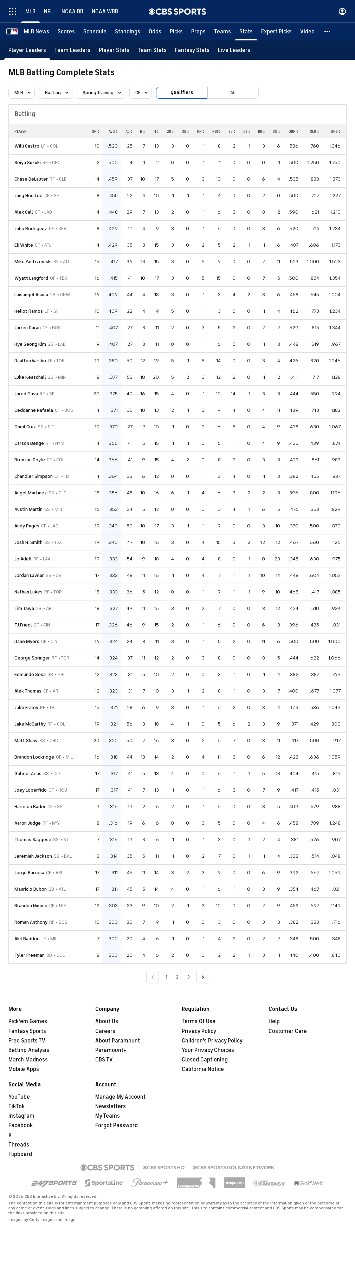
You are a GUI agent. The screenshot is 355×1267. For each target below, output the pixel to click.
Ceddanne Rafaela (33, 410)
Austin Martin (28, 509)
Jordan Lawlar (29, 575)
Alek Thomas (27, 691)
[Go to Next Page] (202, 977)
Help (274, 1021)
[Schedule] (95, 31)
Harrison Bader (30, 807)
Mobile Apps (23, 1069)
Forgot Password (116, 1125)
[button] (327, 31)
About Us (106, 1021)
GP (95, 131)
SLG (314, 131)
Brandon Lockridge (34, 757)
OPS (336, 131)
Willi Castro (26, 146)
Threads (18, 1144)
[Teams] (222, 31)
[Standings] (127, 31)
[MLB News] (36, 31)
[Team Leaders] (72, 50)
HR (201, 131)
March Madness (28, 1059)
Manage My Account (120, 1096)
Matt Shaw (26, 740)
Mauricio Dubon (30, 889)
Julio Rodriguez (30, 229)
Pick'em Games (27, 1021)
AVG (113, 131)
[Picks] (176, 31)
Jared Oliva (26, 394)
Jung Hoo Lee (28, 196)
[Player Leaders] (27, 50)
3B (185, 131)
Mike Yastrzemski (33, 262)
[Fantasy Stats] (192, 50)
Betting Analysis (28, 1050)
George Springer (32, 658)
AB (129, 131)
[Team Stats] (152, 50)
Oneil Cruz (25, 427)
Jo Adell (23, 559)
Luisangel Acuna (31, 295)
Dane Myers (26, 641)
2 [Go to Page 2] (177, 977)
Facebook (20, 1125)
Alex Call (23, 212)
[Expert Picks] (276, 31)
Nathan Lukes (28, 592)
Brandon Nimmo (30, 906)
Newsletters (110, 1106)
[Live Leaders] (234, 50)
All (233, 93)
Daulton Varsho (30, 361)
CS (246, 131)
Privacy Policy (199, 1031)
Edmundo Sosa (30, 674)
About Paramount (117, 1040)
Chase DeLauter (31, 179)
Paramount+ (111, 1050)
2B (170, 131)
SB (231, 131)
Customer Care (288, 1031)
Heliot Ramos (28, 311)
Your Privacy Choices (208, 1050)
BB (261, 131)
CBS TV (104, 1059)
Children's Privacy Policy (212, 1040)
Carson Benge (29, 443)
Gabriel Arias (27, 774)
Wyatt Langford (31, 278)
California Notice (203, 1069)
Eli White (23, 245)
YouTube (19, 1096)
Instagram (21, 1115)
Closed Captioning (205, 1059)
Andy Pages (26, 526)
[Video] (307, 31)
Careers (105, 1031)
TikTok (16, 1106)
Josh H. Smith (28, 542)
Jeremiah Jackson (33, 856)
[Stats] (246, 31)
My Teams (107, 1115)
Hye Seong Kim (30, 344)
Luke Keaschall (30, 377)
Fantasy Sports (27, 1031)
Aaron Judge (27, 823)
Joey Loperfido (30, 790)
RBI (216, 131)
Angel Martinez (30, 493)
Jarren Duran (27, 328)
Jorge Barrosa (29, 873)
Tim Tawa (24, 608)
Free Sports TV (26, 1040)
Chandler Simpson (33, 476)
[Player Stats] (114, 50)
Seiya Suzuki (27, 162)
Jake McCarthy (30, 724)
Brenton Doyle (29, 460)
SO (276, 131)
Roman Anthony (30, 922)
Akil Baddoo (27, 939)
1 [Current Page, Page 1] (166, 977)
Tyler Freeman (29, 955)
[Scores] (66, 31)
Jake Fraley (26, 707)
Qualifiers (181, 93)
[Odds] (155, 31)
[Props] (198, 31)
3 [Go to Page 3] (188, 977)
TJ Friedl (23, 625)
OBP (293, 131)
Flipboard (20, 1154)
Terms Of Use (198, 1021)
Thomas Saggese (32, 840)
